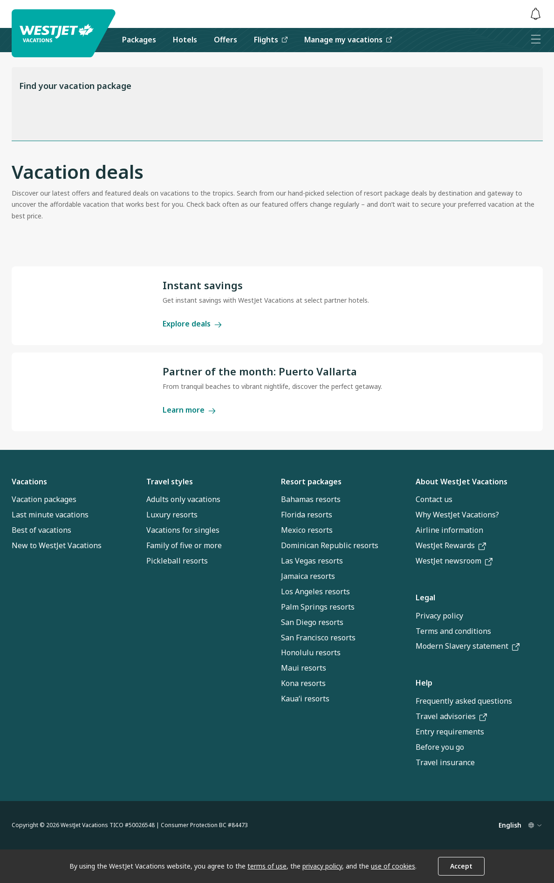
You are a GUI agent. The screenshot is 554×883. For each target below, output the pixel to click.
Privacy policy (439, 616)
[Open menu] (536, 40)
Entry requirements (450, 732)
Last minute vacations (50, 514)
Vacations (29, 481)
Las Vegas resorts (312, 561)
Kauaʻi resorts (305, 698)
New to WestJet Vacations (57, 545)
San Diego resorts (312, 622)
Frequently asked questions (464, 701)
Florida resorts (306, 514)
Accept (461, 866)
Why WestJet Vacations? (457, 514)
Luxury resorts (172, 514)
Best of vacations (41, 530)
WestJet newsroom (454, 561)
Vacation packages (44, 499)
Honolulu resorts (311, 652)
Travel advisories (451, 716)
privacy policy (322, 866)
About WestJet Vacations (461, 481)
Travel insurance (445, 762)
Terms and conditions (453, 631)
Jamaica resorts (308, 576)
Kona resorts (303, 683)
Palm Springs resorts (318, 607)
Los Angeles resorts (315, 591)
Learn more (189, 410)
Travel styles (169, 481)
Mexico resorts (307, 530)
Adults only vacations (183, 499)
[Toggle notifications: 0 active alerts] (536, 14)
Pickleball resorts (177, 561)
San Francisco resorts (318, 637)
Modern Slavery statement (468, 646)
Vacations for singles (182, 530)
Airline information (449, 530)
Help (424, 683)
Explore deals (192, 324)
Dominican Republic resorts (329, 545)
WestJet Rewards (451, 545)
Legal (425, 597)
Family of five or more (184, 545)
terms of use (267, 866)
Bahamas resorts (311, 499)
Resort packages (311, 481)
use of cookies (393, 866)
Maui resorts (303, 668)
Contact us (434, 499)
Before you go (440, 747)
